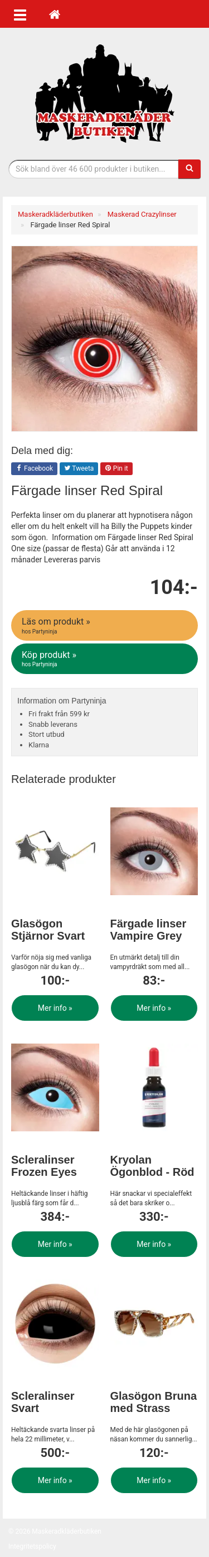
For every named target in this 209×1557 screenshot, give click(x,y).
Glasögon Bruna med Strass (153, 1402)
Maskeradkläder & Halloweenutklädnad (104, 93)
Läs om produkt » (105, 625)
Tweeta (79, 469)
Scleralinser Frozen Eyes (44, 1166)
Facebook (34, 469)
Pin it (116, 469)
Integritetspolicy (32, 1546)
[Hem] (54, 14)
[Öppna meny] (20, 14)
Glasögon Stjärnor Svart (48, 929)
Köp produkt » (105, 659)
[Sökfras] (93, 168)
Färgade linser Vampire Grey (148, 929)
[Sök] (189, 168)
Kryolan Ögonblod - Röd (152, 1166)
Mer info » (55, 1008)
